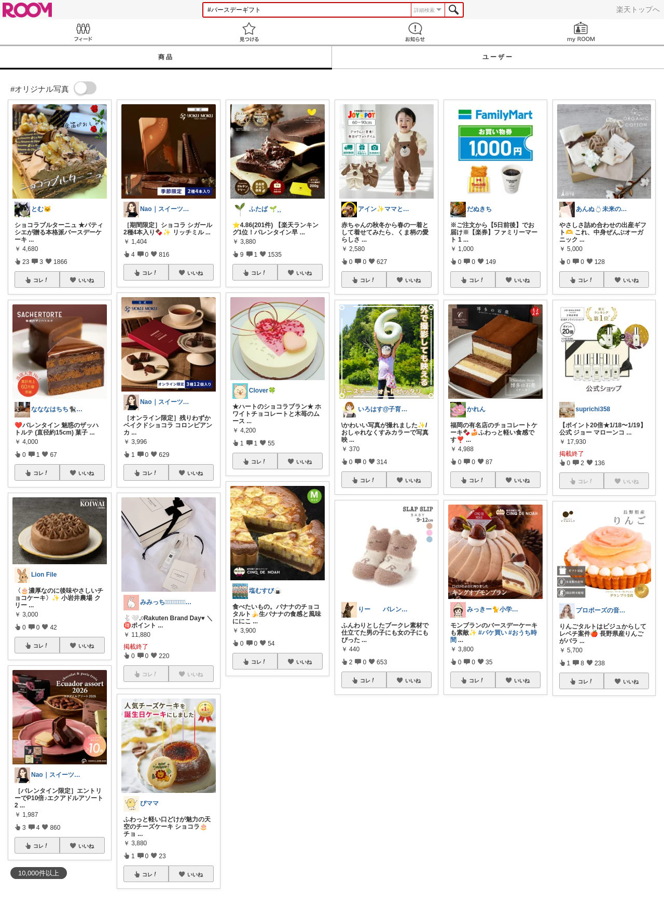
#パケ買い (492, 632)
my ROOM (581, 32)
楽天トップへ (638, 9)
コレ (41, 280)
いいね (86, 280)
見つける (249, 32)
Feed (83, 32)
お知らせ (415, 32)
